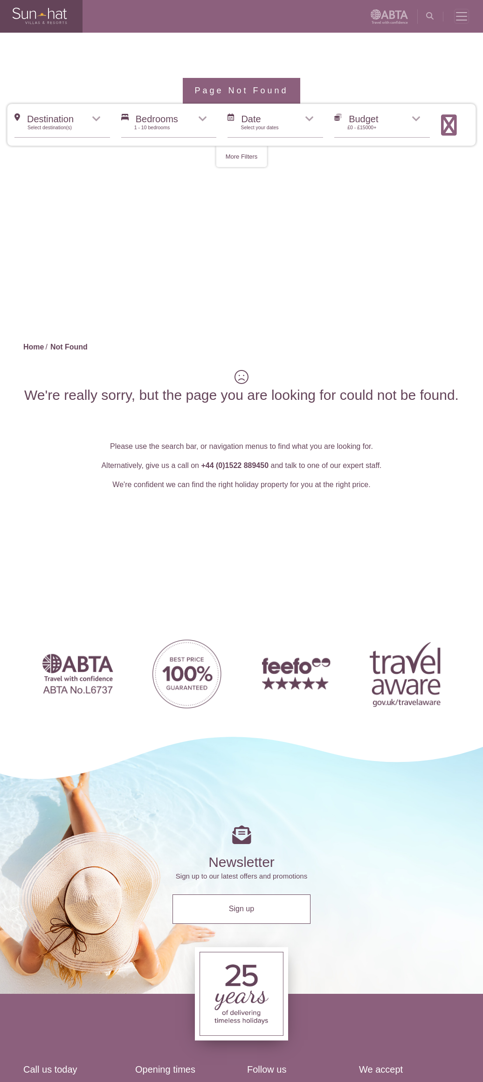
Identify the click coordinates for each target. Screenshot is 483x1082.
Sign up (241, 909)
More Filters (242, 156)
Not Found (69, 347)
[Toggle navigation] (461, 16)
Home (33, 347)
